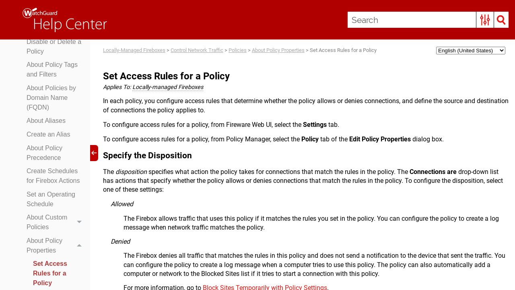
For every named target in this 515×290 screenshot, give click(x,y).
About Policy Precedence (44, 153)
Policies (238, 50)
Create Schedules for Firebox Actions (53, 176)
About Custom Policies (56, 222)
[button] (485, 20)
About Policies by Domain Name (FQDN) (51, 98)
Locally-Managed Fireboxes (134, 50)
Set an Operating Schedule (51, 199)
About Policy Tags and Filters (52, 69)
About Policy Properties (56, 245)
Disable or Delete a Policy (54, 46)
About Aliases (46, 120)
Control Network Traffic (197, 50)
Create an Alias (48, 134)
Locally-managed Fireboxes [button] (167, 87)
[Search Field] (428, 20)
